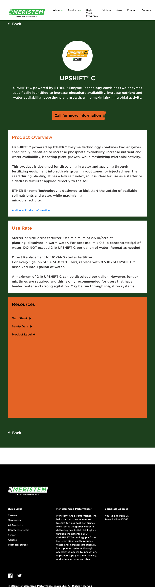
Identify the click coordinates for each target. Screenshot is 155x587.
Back (16, 24)
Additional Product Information (31, 210)
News (119, 10)
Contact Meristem (18, 530)
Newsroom (14, 520)
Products (73, 10)
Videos (107, 10)
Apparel (12, 540)
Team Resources (18, 544)
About (57, 10)
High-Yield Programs (92, 13)
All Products (15, 525)
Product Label (22, 334)
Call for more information (79, 115)
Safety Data (20, 326)
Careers (146, 10)
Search (12, 535)
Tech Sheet (19, 318)
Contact (132, 10)
